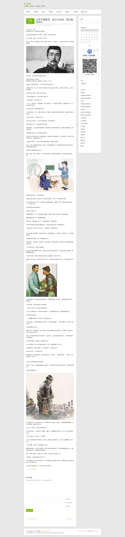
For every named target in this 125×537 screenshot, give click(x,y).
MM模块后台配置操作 (86, 98)
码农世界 (83, 143)
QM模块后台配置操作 (86, 115)
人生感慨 (75, 12)
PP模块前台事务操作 (86, 104)
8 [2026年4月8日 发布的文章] (86, 35)
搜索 (82, 19)
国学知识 (83, 134)
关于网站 (27, 12)
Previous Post (31, 519)
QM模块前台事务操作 (86, 112)
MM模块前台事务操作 (86, 95)
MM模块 (35, 12)
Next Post (69, 519)
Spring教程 (83, 120)
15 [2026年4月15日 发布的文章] (86, 37)
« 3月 (89, 45)
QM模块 (50, 12)
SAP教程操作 (84, 118)
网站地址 (67, 506)
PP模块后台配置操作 (86, 106)
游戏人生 (83, 137)
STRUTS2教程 (84, 123)
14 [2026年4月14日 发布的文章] (84, 37)
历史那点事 (83, 132)
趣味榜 (82, 146)
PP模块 (43, 12)
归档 (82, 80)
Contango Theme (81, 531)
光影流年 (67, 12)
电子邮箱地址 (68, 502)
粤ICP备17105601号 (45, 531)
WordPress (96, 531)
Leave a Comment (46, 25)
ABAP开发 (59, 12)
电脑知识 (83, 140)
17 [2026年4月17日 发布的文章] (91, 37)
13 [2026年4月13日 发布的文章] (81, 37)
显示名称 (67, 499)
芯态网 (27, 4)
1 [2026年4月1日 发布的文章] (86, 32)
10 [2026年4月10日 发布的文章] (91, 35)
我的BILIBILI (84, 12)
